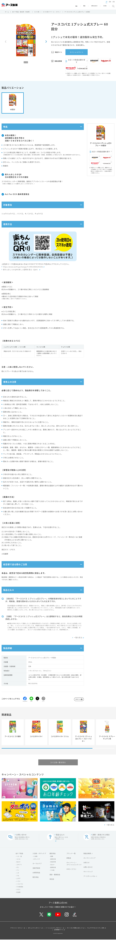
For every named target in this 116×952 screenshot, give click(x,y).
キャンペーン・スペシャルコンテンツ (74, 876)
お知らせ (87, 875)
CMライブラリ (71, 882)
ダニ (17, 880)
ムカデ (18, 891)
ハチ (17, 885)
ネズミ (18, 902)
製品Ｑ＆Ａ (10, 600)
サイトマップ (88, 884)
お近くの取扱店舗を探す (76, 62)
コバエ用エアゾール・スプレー (52, 13)
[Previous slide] (5, 43)
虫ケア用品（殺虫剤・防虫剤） (21, 13)
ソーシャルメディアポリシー (54, 940)
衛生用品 (36, 890)
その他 (52, 883)
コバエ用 (36, 13)
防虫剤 (18, 905)
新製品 (69, 870)
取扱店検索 (87, 866)
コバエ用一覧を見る (58, 775)
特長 (6, 129)
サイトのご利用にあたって (75, 940)
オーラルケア (37, 876)
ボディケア (36, 872)
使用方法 (9, 229)
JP (103, 3)
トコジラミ (19, 896)
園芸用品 (53, 866)
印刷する (77, 712)
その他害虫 (19, 899)
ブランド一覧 (71, 866)
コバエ (18, 872)
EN (106, 3)
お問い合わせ (88, 880)
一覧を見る (78, 648)
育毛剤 (52, 892)
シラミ (18, 894)
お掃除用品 (36, 885)
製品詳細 (9, 660)
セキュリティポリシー (34, 940)
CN (110, 3)
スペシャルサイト (77, 53)
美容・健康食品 (55, 887)
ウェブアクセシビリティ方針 (95, 940)
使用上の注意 (11, 388)
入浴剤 (35, 869)
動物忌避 (53, 880)
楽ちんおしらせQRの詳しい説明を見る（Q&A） (21, 275)
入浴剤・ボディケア (39, 866)
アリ (17, 883)
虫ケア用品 (19, 866)
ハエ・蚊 (19, 869)
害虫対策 (53, 874)
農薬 (51, 869)
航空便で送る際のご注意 (17, 573)
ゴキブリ (19, 877)
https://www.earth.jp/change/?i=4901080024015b (23, 273)
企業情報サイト (58, 942)
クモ (17, 888)
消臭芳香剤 (36, 881)
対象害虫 (9, 208)
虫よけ (18, 874)
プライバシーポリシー (16, 940)
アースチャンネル (89, 889)
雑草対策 (53, 872)
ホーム (7, 13)
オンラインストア (90, 870)
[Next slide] (46, 43)
